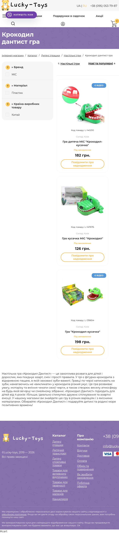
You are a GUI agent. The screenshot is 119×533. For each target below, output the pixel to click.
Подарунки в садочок (69, 16)
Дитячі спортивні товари (59, 462)
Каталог (59, 435)
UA (78, 6)
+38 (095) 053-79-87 (103, 6)
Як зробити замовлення (85, 476)
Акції (99, 16)
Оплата (82, 461)
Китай (13, 114)
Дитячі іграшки (57, 443)
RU (85, 6)
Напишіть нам (20, 15)
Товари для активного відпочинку (60, 474)
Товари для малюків (59, 492)
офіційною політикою (14, 514)
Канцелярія (60, 499)
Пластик (14, 93)
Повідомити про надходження (82, 164)
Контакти (83, 445)
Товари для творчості (59, 484)
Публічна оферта (83, 484)
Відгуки (82, 450)
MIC (11, 74)
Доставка (83, 455)
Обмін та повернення (85, 467)
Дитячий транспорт (59, 452)
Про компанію (85, 437)
